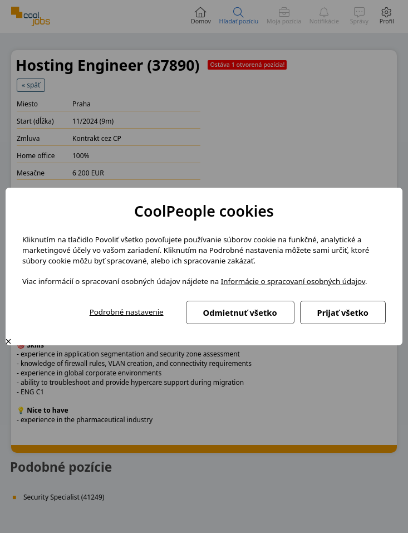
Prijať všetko (342, 312)
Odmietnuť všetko (240, 312)
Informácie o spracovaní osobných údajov (293, 281)
